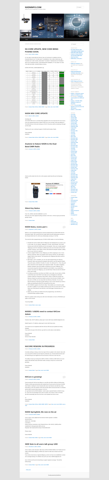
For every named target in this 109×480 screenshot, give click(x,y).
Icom (72, 198)
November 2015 (74, 165)
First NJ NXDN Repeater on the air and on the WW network (77, 107)
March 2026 (73, 116)
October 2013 (74, 183)
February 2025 (74, 122)
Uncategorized (74, 214)
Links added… (79, 109)
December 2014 (74, 174)
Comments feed (74, 222)
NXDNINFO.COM (33, 7)
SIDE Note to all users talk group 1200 (41, 444)
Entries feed (73, 221)
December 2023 (74, 124)
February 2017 (74, 157)
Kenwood (73, 203)
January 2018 (74, 152)
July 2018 (73, 148)
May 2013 (73, 186)
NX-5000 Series (74, 206)
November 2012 (74, 190)
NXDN (40, 106)
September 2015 (74, 168)
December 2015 (74, 164)
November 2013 (74, 182)
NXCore (36, 106)
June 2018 (73, 149)
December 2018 (74, 146)
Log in (72, 220)
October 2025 (74, 119)
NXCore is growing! (33, 377)
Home (26, 39)
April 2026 (73, 114)
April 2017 (73, 154)
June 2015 (73, 173)
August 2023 (73, 127)
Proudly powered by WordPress (54, 475)
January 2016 (74, 163)
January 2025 (74, 123)
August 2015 (73, 170)
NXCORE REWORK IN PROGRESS (40, 346)
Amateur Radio (32, 106)
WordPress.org (74, 224)
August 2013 (73, 185)
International (73, 201)
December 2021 (74, 130)
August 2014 (73, 179)
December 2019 (74, 145)
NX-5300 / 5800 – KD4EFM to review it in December (77, 102)
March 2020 (73, 143)
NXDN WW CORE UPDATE (36, 113)
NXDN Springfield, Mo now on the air (40, 412)
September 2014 (74, 177)
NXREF (43, 106)
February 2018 (74, 151)
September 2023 (74, 126)
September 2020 (74, 142)
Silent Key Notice (32, 208)
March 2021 (73, 136)
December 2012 (74, 189)
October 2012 (74, 192)
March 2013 (73, 187)
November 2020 (74, 139)
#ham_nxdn (50, 106)
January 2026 (74, 117)
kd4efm (36, 54)
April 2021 (73, 135)
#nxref (54, 106)
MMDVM (72, 204)
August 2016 (73, 160)
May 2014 (73, 180)
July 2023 (73, 129)
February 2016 (74, 161)
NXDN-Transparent (75, 210)
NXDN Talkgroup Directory (76, 81)
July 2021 (73, 132)
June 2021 (73, 133)
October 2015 (74, 167)
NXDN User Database (75, 63)
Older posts (28, 469)
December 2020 (74, 138)
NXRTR (46, 404)
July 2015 (73, 171)
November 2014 (74, 176)
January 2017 (74, 158)
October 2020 (74, 141)
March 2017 (73, 155)
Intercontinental (74, 200)
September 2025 (74, 120)
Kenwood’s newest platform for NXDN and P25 (77, 98)
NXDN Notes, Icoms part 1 (36, 227)
